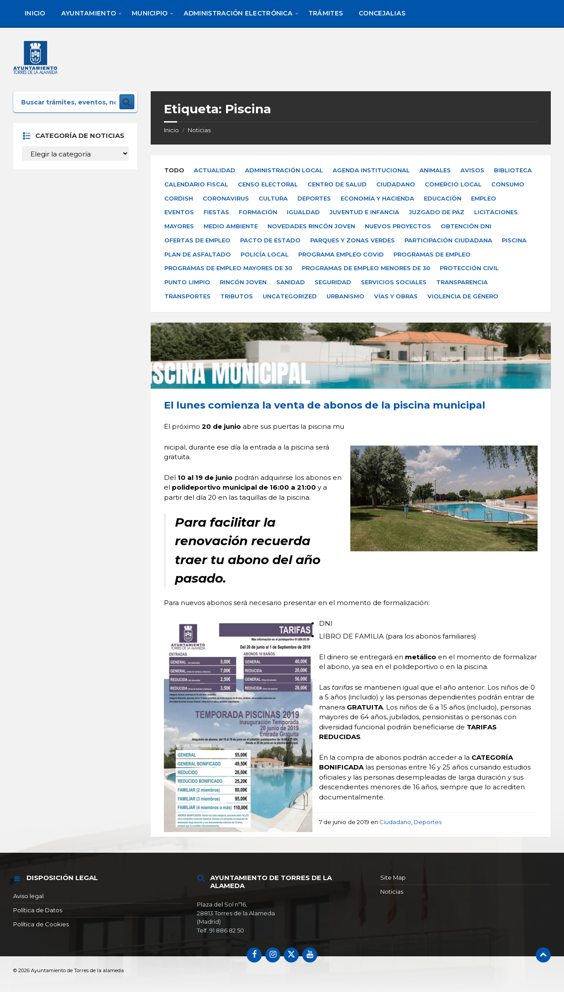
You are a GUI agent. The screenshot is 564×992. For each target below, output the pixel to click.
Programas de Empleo (432, 254)
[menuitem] (35, 13)
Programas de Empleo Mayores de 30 (228, 267)
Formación (258, 211)
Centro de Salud (337, 184)
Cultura (273, 198)
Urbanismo (345, 296)
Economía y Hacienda (377, 198)
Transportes (187, 296)
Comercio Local (453, 184)
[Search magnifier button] (126, 101)
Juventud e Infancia (364, 211)
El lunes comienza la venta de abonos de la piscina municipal (324, 405)
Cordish (178, 198)
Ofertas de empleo (197, 240)
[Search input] (68, 102)
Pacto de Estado (270, 240)
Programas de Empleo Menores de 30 (366, 267)
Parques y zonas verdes (352, 240)
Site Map (393, 877)
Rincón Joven (243, 282)
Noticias (199, 130)
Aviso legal (28, 895)
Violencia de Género (462, 296)
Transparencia (462, 282)
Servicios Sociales (394, 282)
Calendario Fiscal (196, 184)
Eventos (179, 211)
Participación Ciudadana (448, 240)
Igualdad (303, 211)
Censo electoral (268, 184)
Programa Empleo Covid (341, 254)
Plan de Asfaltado (197, 254)
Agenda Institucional (371, 170)
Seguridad (333, 282)
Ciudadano (395, 184)
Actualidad (214, 170)
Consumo (507, 184)
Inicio (171, 130)
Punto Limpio (187, 282)
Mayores (179, 226)
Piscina (514, 240)
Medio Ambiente (231, 226)
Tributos (236, 296)
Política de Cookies (41, 924)
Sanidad (290, 282)
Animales (435, 170)
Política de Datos (37, 910)
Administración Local (284, 170)
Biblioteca (513, 170)
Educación (442, 198)
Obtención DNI (466, 226)
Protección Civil (469, 267)
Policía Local (265, 254)
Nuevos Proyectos (398, 226)
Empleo (483, 198)
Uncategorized (290, 296)
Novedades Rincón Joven (311, 226)
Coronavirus (226, 198)
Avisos (472, 170)
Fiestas (216, 211)
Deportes (314, 198)
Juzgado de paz (436, 211)
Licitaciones (496, 211)
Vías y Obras (396, 296)
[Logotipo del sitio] (37, 59)
